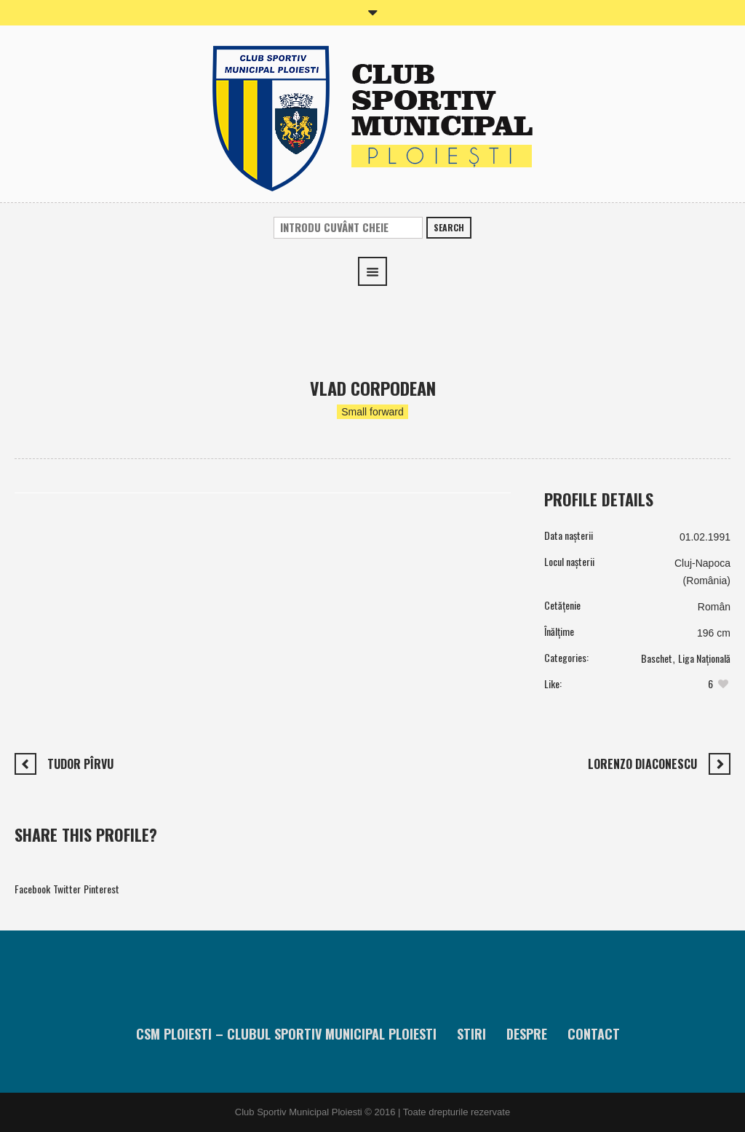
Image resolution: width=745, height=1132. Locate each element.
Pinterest (101, 888)
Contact (593, 1033)
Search (449, 227)
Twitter (67, 888)
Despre (526, 1033)
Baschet (656, 658)
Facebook (32, 888)
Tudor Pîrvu (80, 764)
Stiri (471, 1033)
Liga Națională (704, 658)
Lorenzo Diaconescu (642, 764)
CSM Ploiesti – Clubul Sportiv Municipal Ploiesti (286, 1033)
